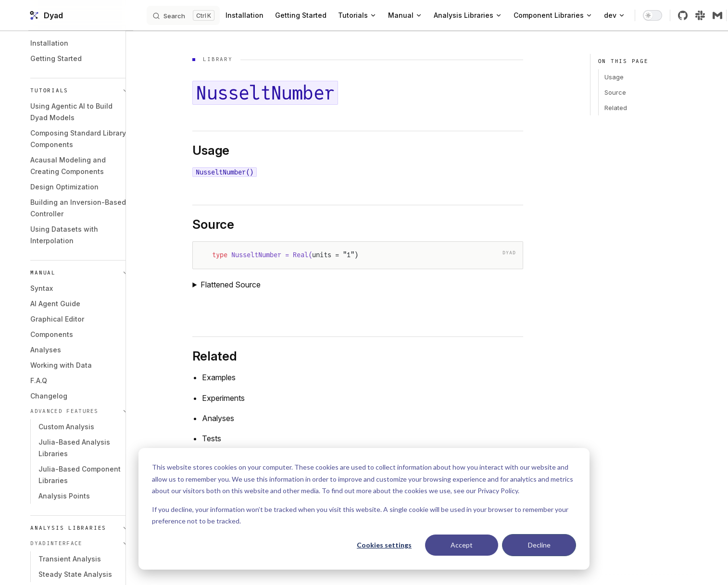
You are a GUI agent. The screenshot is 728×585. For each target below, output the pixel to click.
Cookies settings (384, 545)
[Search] (200, 15)
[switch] (669, 15)
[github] (700, 15)
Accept (462, 545)
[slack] (717, 15)
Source (612, 92)
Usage (611, 77)
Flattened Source (241, 284)
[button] (83, 91)
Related (613, 108)
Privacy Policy (497, 490)
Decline (539, 545)
